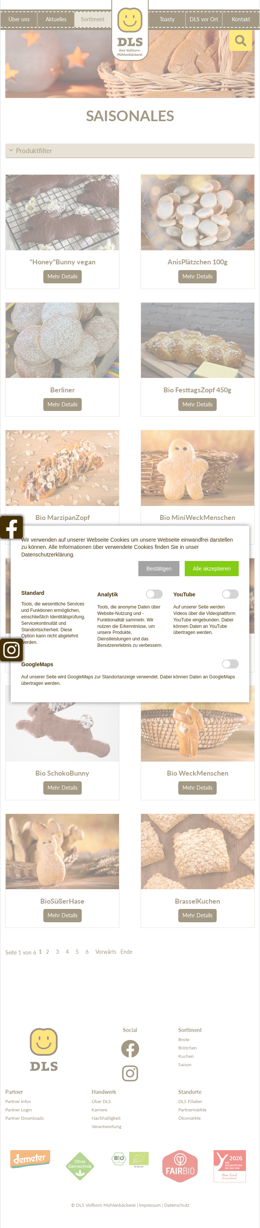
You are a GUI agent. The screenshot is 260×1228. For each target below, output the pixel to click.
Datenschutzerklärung (47, 555)
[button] (158, 568)
